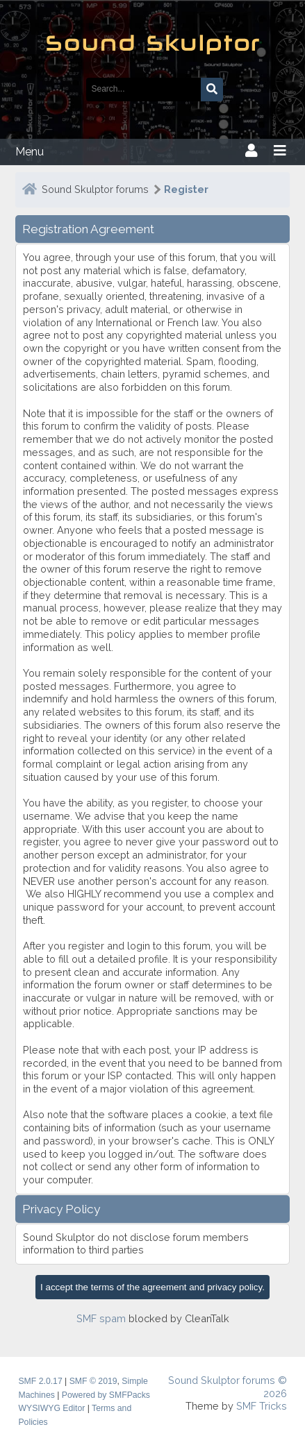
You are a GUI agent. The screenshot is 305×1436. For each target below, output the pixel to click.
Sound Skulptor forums (95, 189)
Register (186, 189)
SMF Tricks (261, 1406)
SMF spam (101, 1318)
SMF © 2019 (93, 1381)
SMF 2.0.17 (40, 1381)
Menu (29, 151)
